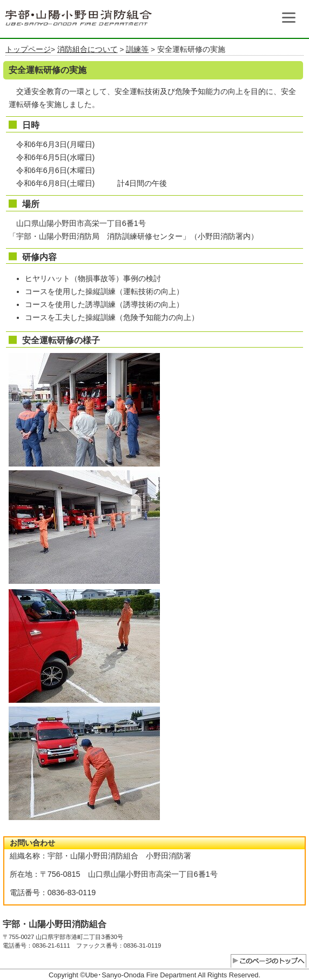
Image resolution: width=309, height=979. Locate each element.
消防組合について (87, 49)
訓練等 (137, 49)
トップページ (28, 49)
